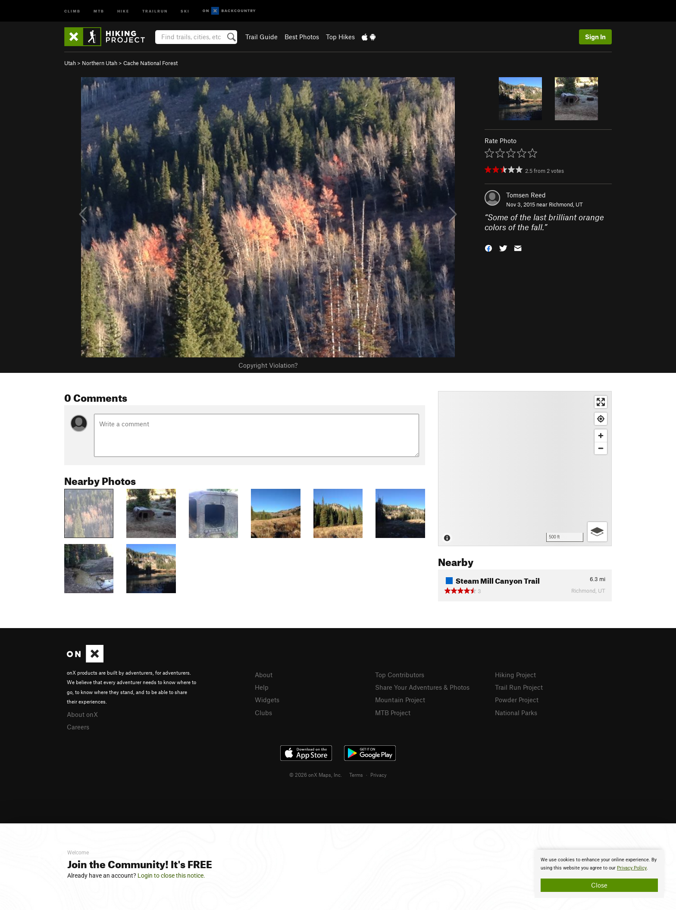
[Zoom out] (601, 448)
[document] (599, 874)
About (263, 675)
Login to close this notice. (171, 875)
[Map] (524, 468)
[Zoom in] (601, 435)
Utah (70, 62)
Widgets (267, 700)
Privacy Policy (632, 868)
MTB (99, 10)
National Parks (516, 712)
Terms (356, 775)
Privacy (378, 775)
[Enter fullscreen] (601, 402)
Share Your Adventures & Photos (422, 687)
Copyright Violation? (267, 365)
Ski (185, 10)
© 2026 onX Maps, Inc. (315, 775)
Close (599, 885)
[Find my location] (601, 419)
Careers (78, 727)
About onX (82, 714)
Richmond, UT (566, 204)
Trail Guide (261, 37)
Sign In (595, 37)
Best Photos (302, 37)
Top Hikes (340, 37)
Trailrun (155, 10)
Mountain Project (400, 700)
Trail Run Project (519, 687)
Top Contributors (399, 675)
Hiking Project (515, 675)
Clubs (263, 712)
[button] (488, 247)
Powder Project (516, 700)
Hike (123, 10)
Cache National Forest (150, 62)
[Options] (597, 531)
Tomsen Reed (526, 195)
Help (262, 687)
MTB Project (392, 712)
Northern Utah (99, 62)
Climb (72, 10)
